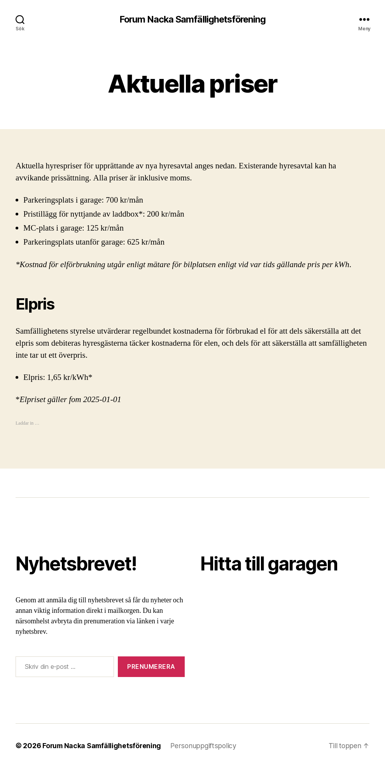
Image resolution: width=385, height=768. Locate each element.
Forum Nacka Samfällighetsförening (192, 19)
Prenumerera (151, 667)
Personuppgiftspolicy (205, 746)
